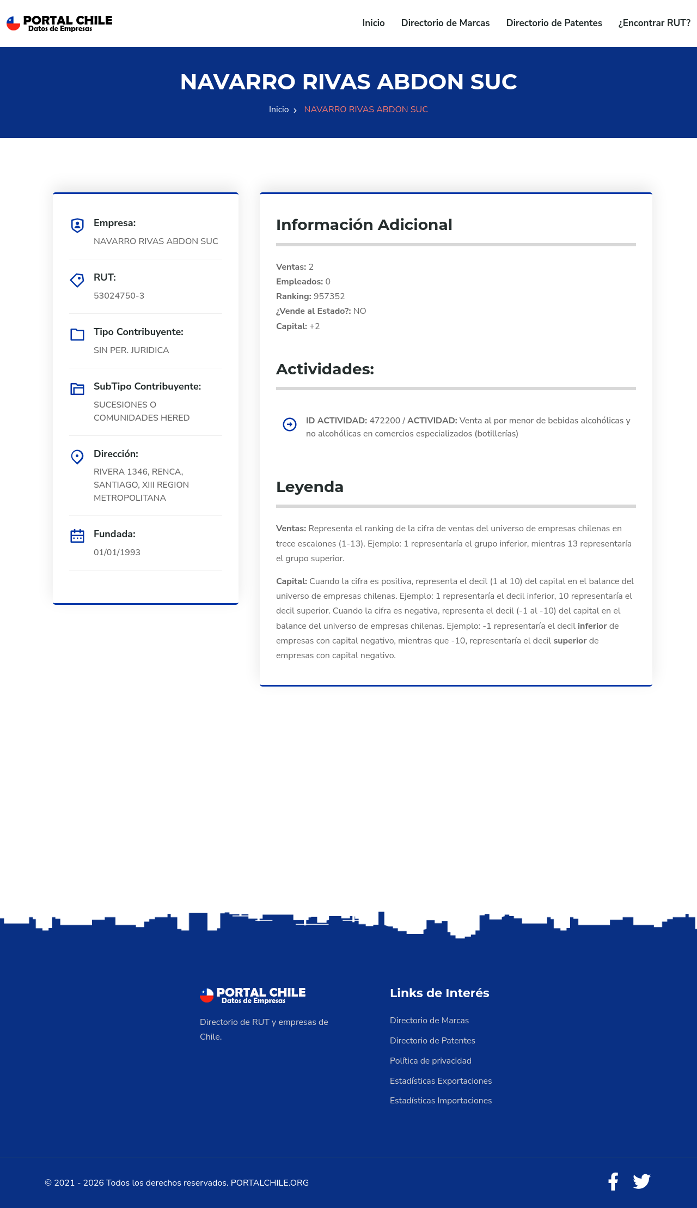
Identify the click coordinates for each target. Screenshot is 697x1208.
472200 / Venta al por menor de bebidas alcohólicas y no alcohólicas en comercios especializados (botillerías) (467, 427)
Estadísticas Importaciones (441, 1099)
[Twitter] (641, 1181)
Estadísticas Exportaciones (441, 1079)
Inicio (374, 23)
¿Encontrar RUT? (654, 23)
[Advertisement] (348, 822)
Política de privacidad (431, 1060)
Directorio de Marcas (445, 23)
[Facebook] (612, 1181)
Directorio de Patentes (554, 23)
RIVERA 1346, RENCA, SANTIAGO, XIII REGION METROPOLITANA (142, 485)
